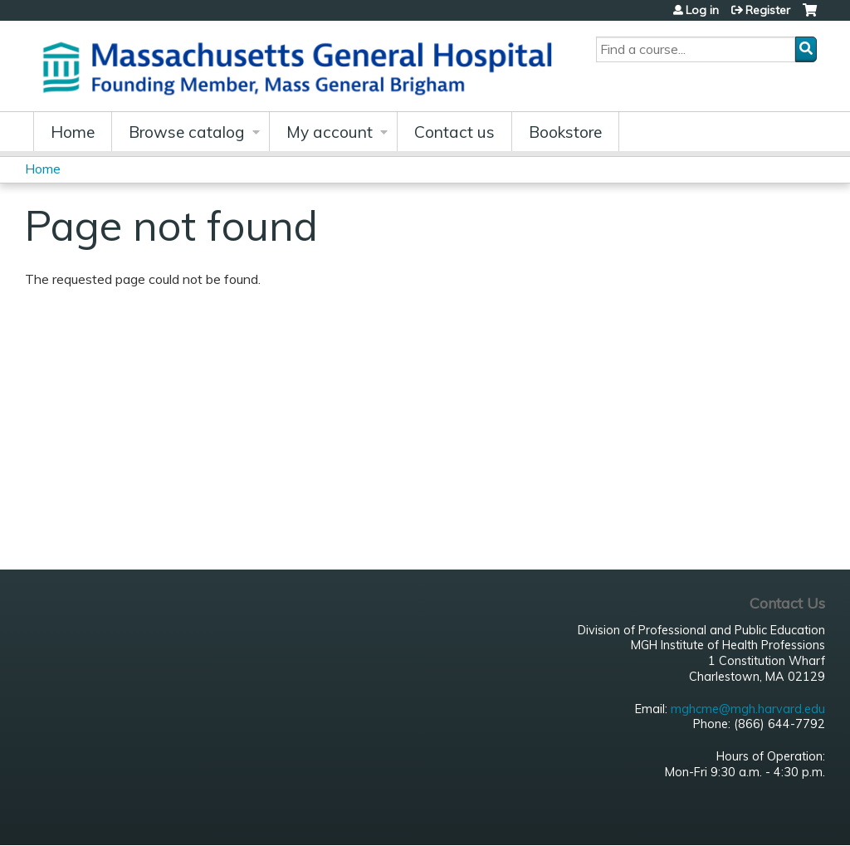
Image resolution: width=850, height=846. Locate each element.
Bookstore (565, 132)
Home (73, 132)
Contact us (454, 132)
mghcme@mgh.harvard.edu (748, 709)
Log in (702, 10)
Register (767, 10)
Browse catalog (187, 132)
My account (329, 132)
